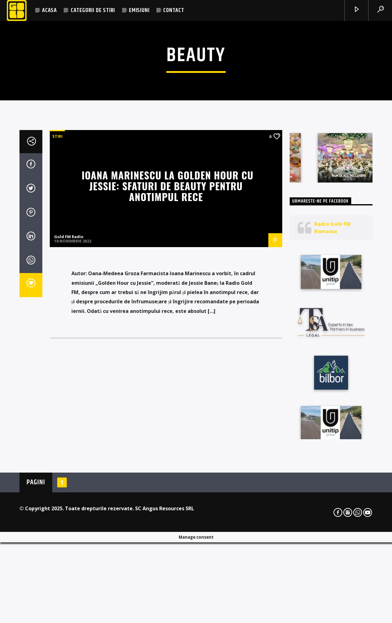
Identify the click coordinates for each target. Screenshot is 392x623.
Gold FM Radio (68, 388)
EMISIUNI (139, 10)
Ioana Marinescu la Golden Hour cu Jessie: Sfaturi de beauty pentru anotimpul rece (168, 337)
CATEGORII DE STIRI (93, 10)
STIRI (57, 287)
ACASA (49, 10)
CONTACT (173, 10)
